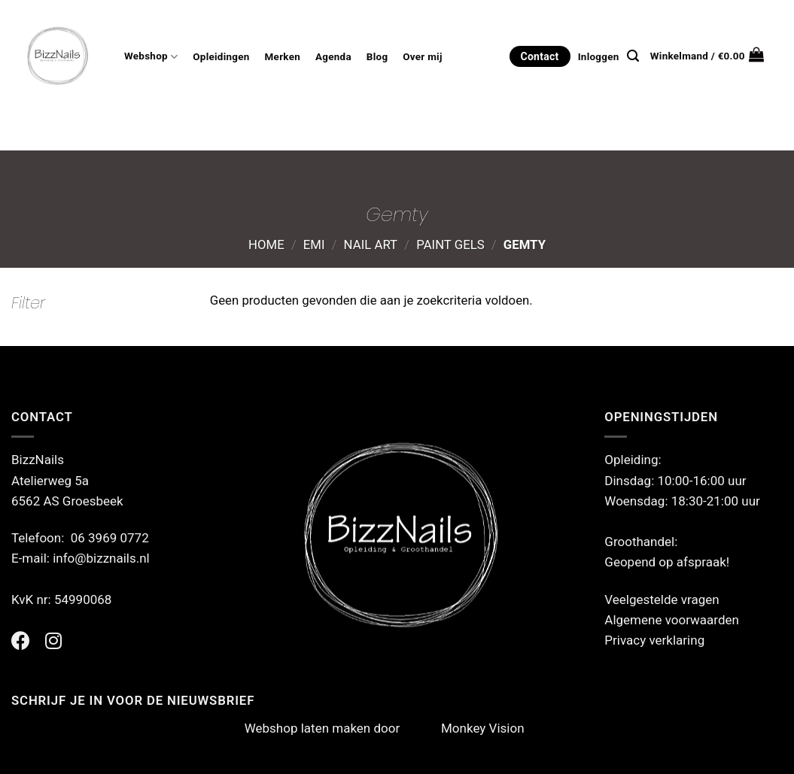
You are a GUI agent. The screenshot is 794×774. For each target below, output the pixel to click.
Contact (540, 56)
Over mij (422, 56)
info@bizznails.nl (103, 558)
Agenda (333, 56)
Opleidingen (221, 56)
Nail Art (370, 244)
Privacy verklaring (654, 640)
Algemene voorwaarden (671, 619)
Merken (282, 56)
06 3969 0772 (110, 537)
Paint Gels (450, 244)
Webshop (151, 57)
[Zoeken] (633, 56)
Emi (314, 244)
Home (266, 244)
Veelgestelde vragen (661, 599)
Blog (377, 56)
